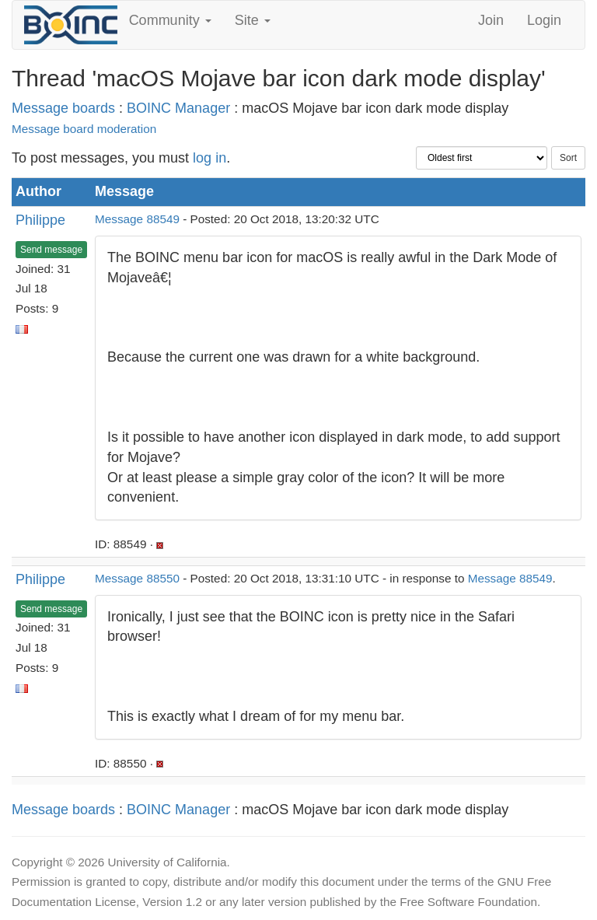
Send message (51, 249)
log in (209, 158)
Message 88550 (137, 578)
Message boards (63, 108)
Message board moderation (84, 128)
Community (170, 20)
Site (253, 20)
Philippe (40, 220)
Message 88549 (137, 219)
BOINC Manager (178, 108)
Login (544, 20)
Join (491, 20)
